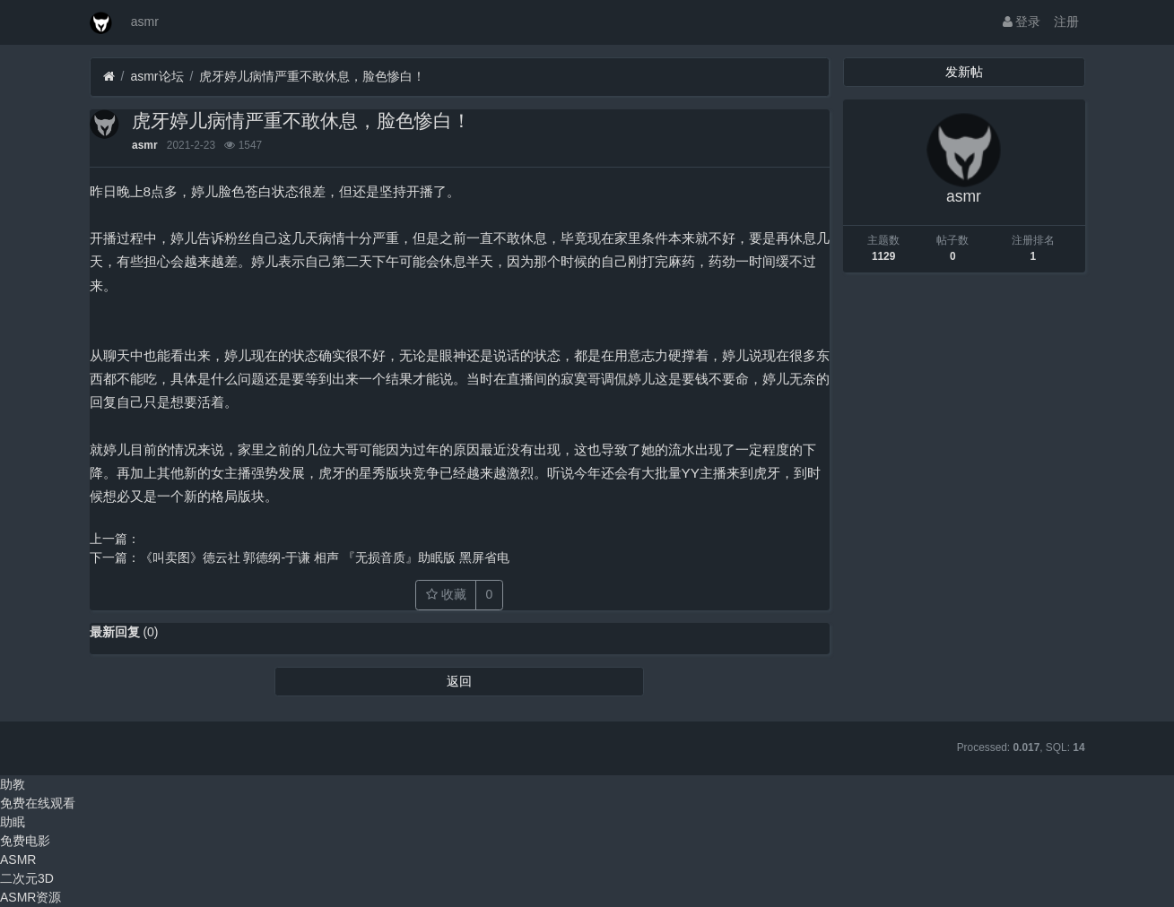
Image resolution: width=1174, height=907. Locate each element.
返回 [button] (459, 681)
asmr (145, 21)
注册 (1066, 21)
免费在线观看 (37, 803)
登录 (1022, 21)
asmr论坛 (156, 76)
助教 (12, 784)
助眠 (12, 822)
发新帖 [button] (964, 72)
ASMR (18, 859)
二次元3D (27, 878)
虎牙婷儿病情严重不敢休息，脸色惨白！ (312, 76)
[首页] (109, 76)
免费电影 (25, 841)
